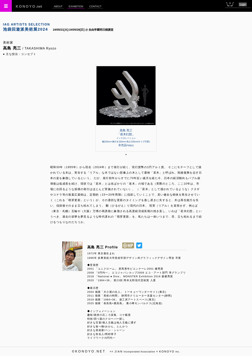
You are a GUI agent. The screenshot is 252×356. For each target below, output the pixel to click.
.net (29, 6)
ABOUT (58, 6)
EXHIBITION (76, 6)
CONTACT (95, 6)
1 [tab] (126, 154)
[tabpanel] (126, 108)
